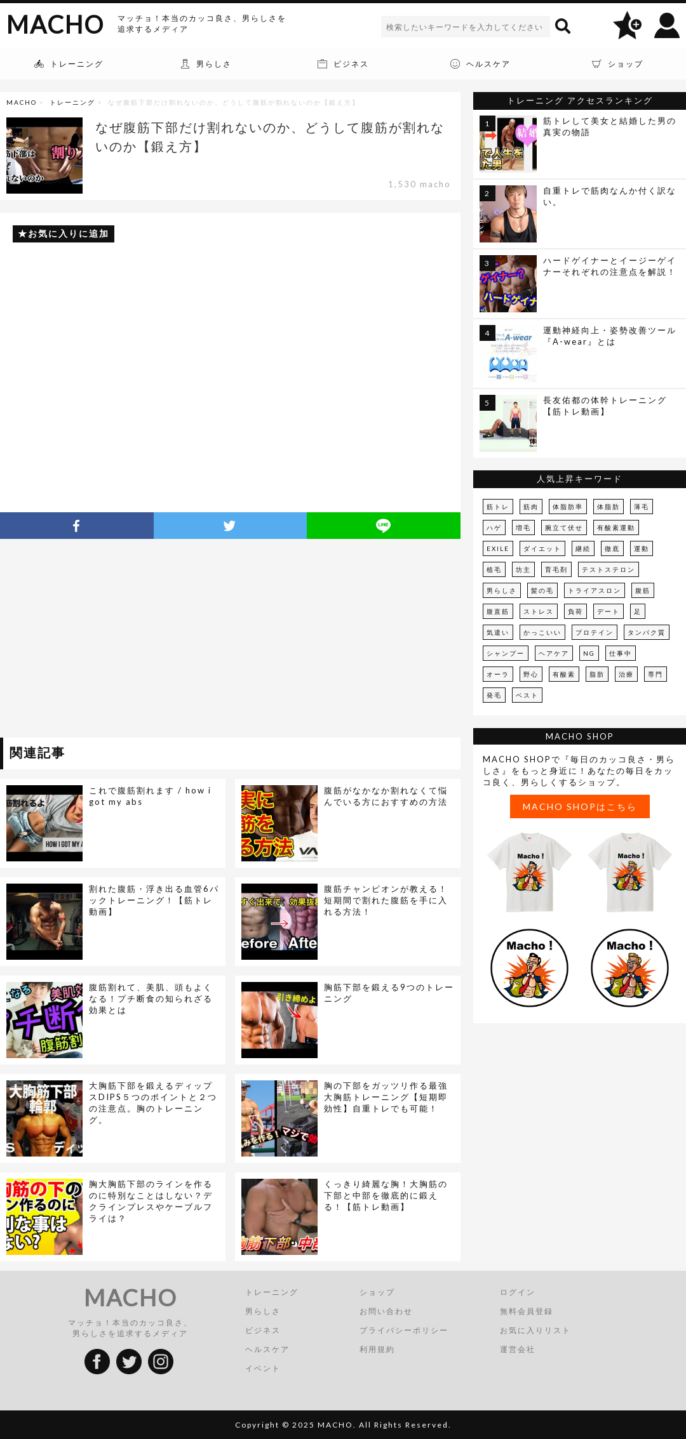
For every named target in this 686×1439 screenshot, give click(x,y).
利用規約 (377, 1349)
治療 (626, 674)
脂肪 (597, 674)
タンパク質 (647, 632)
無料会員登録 (526, 1311)
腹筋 (642, 590)
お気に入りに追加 (68, 233)
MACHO (55, 24)
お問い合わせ (386, 1311)
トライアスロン (594, 590)
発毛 (494, 695)
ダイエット (542, 548)
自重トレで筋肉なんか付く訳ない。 (609, 196)
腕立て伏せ (564, 527)
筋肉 (531, 506)
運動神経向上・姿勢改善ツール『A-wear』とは (609, 336)
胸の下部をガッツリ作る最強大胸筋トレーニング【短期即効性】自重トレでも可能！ (386, 1096)
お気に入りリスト (535, 1330)
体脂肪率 (568, 506)
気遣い (498, 632)
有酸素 (564, 674)
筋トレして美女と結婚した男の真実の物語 (609, 126)
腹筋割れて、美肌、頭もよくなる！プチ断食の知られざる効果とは (151, 998)
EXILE (498, 548)
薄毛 (641, 506)
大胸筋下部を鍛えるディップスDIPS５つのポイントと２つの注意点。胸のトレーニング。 (153, 1102)
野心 (531, 674)
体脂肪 (608, 506)
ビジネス (263, 1330)
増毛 (523, 527)
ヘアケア (554, 653)
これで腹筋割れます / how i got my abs (150, 796)
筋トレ (498, 506)
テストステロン (608, 569)
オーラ (498, 674)
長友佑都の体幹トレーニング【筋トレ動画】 (605, 405)
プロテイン (594, 632)
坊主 (523, 569)
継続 (583, 548)
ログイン (517, 1292)
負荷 (575, 611)
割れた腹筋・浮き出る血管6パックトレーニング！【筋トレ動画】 (154, 900)
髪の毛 (542, 590)
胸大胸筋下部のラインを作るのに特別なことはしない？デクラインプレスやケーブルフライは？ (151, 1201)
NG (589, 653)
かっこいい (542, 632)
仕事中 (620, 653)
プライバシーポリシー (404, 1330)
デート (608, 611)
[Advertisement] (116, 640)
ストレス (538, 611)
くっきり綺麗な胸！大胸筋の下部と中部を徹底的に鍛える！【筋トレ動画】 (386, 1195)
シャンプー (506, 653)
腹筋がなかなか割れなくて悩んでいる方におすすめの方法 (386, 796)
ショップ (377, 1292)
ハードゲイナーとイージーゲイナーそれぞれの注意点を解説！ (609, 266)
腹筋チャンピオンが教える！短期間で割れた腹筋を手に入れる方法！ (386, 900)
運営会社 (517, 1349)
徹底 (612, 548)
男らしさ (502, 590)
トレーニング (72, 102)
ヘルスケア (267, 1349)
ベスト (527, 695)
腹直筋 (498, 611)
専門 (655, 674)
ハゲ (494, 527)
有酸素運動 (616, 527)
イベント (263, 1368)
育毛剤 (556, 569)
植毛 (494, 569)
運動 (641, 548)
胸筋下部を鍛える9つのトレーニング (389, 993)
